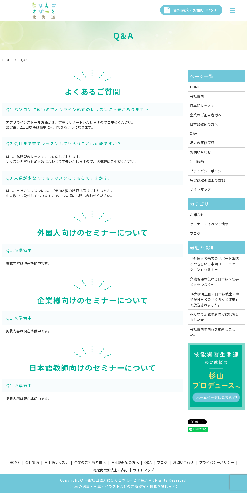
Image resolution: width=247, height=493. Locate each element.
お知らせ (197, 214)
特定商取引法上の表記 (207, 180)
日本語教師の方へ (204, 124)
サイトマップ (200, 189)
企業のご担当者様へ (205, 114)
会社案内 (197, 96)
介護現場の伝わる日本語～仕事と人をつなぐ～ (214, 281)
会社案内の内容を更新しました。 (212, 332)
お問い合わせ (200, 152)
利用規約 (197, 161)
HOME (6, 60)
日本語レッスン (202, 105)
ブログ (195, 233)
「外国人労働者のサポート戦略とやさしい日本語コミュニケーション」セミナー (214, 264)
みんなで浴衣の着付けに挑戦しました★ (214, 317)
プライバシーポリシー (207, 170)
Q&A (193, 133)
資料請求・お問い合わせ (195, 10)
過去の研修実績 (202, 142)
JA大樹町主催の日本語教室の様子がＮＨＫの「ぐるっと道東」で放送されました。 (214, 299)
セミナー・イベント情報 (209, 223)
